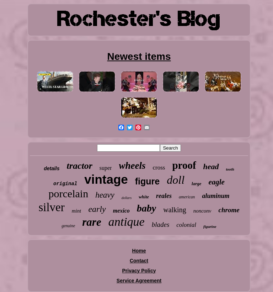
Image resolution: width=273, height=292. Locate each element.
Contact (139, 261)
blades (161, 224)
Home (139, 251)
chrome (228, 210)
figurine (209, 226)
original (65, 184)
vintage (106, 179)
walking (174, 210)
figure (147, 181)
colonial (186, 224)
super (106, 168)
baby (146, 208)
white (144, 196)
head (211, 166)
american (187, 196)
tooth (230, 169)
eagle (216, 182)
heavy (104, 195)
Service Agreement (139, 280)
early (97, 209)
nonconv (202, 211)
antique (126, 221)
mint (76, 211)
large (196, 183)
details (51, 168)
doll (175, 179)
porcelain (69, 193)
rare (91, 222)
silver (51, 207)
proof (184, 165)
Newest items (139, 56)
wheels (132, 165)
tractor (79, 166)
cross (158, 167)
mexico (121, 211)
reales (164, 195)
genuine (68, 225)
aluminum (215, 195)
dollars (127, 198)
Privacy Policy (139, 270)
